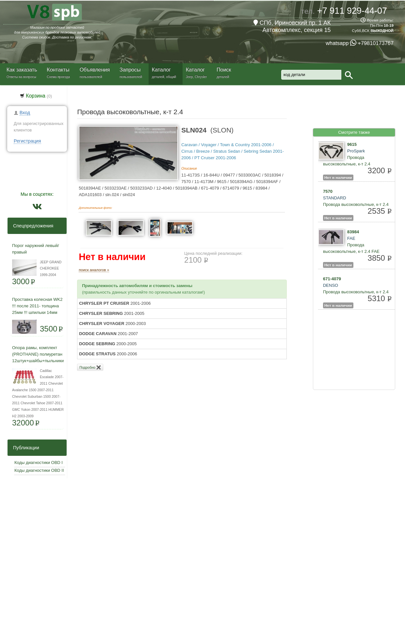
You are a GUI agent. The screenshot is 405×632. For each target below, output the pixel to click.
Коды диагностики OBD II (39, 470)
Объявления (95, 69)
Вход (25, 112)
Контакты (58, 69)
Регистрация (27, 141)
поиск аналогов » (94, 270)
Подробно (90, 367)
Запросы (130, 69)
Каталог (161, 69)
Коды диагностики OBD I (38, 462)
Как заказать (22, 69)
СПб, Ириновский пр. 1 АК (292, 23)
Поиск (224, 69)
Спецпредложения (31, 225)
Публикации (24, 447)
